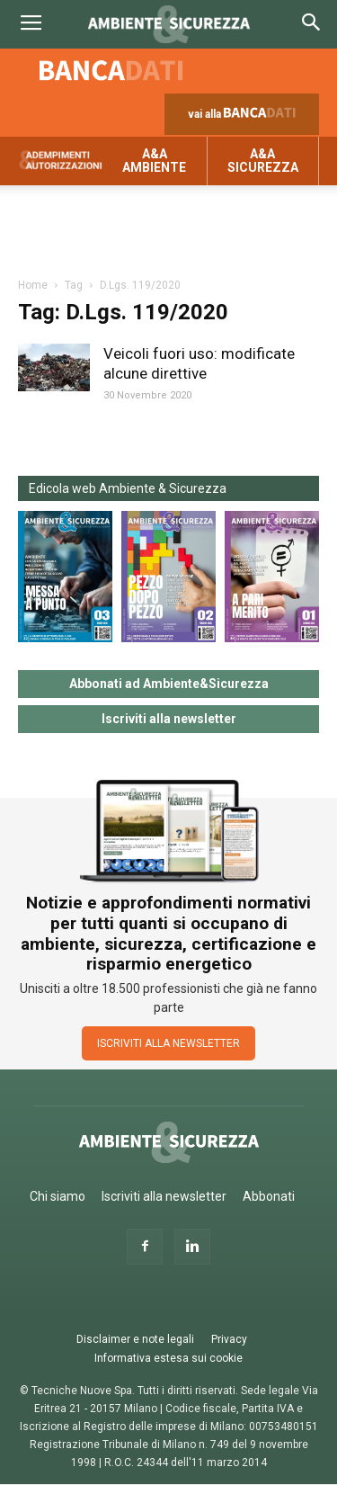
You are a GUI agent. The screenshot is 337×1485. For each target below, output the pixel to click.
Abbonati (269, 1196)
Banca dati (111, 70)
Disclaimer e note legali (135, 1339)
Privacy (229, 1339)
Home (33, 285)
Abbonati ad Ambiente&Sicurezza (169, 683)
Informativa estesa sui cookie (168, 1358)
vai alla (245, 118)
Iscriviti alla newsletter (169, 718)
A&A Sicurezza (262, 160)
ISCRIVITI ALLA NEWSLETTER (168, 1043)
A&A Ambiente (154, 160)
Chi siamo (57, 1196)
